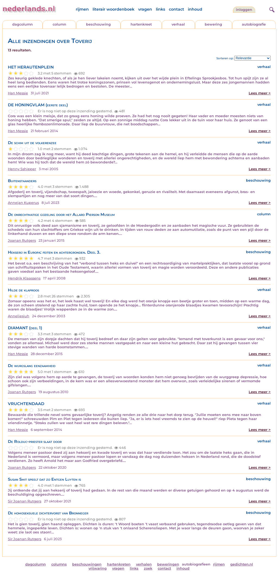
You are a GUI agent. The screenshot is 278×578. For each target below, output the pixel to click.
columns (59, 564)
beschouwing (98, 24)
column (59, 24)
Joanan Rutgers (22, 240)
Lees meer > (260, 93)
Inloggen (244, 10)
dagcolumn (22, 24)
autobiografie (254, 24)
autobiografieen (196, 564)
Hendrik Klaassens (24, 278)
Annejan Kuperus (23, 203)
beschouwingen (87, 564)
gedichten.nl (241, 564)
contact (176, 9)
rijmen (82, 9)
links (160, 9)
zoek (148, 568)
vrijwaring (98, 568)
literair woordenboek (113, 9)
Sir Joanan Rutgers (24, 501)
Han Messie (18, 93)
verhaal (178, 24)
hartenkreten (119, 564)
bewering (213, 24)
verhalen (144, 564)
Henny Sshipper (22, 169)
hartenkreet (141, 24)
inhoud (195, 9)
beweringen (168, 564)
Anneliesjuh (18, 316)
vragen (145, 9)
